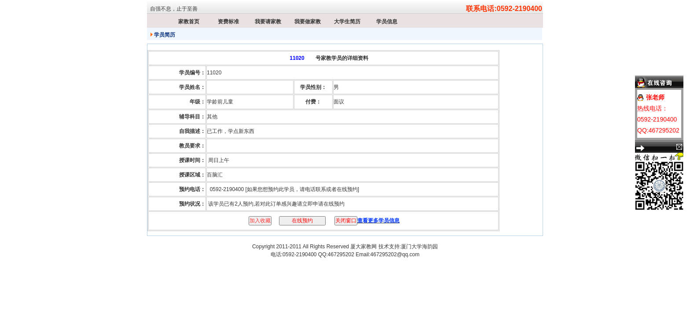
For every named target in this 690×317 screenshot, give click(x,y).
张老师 (655, 97)
